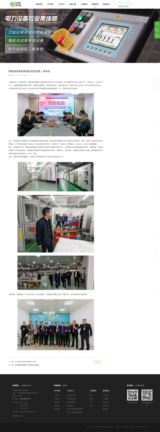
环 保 (91, 395)
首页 (7, 65)
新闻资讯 (95, 4)
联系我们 (106, 4)
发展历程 (57, 409)
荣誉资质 (57, 405)
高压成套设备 (71, 395)
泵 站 (91, 402)
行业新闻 (105, 399)
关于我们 (50, 4)
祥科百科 (105, 405)
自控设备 (70, 405)
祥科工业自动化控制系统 (75, 409)
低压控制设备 (71, 402)
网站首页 (39, 4)
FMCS (91, 405)
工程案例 (84, 4)
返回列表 (96, 362)
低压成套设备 (71, 399)
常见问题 (105, 402)
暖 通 (91, 399)
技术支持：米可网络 (121, 427)
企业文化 (57, 399)
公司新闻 (18, 65)
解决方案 (73, 4)
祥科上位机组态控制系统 (75, 412)
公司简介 (57, 395)
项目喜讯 (105, 409)
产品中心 (61, 4)
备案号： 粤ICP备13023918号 (139, 427)
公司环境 (57, 402)
